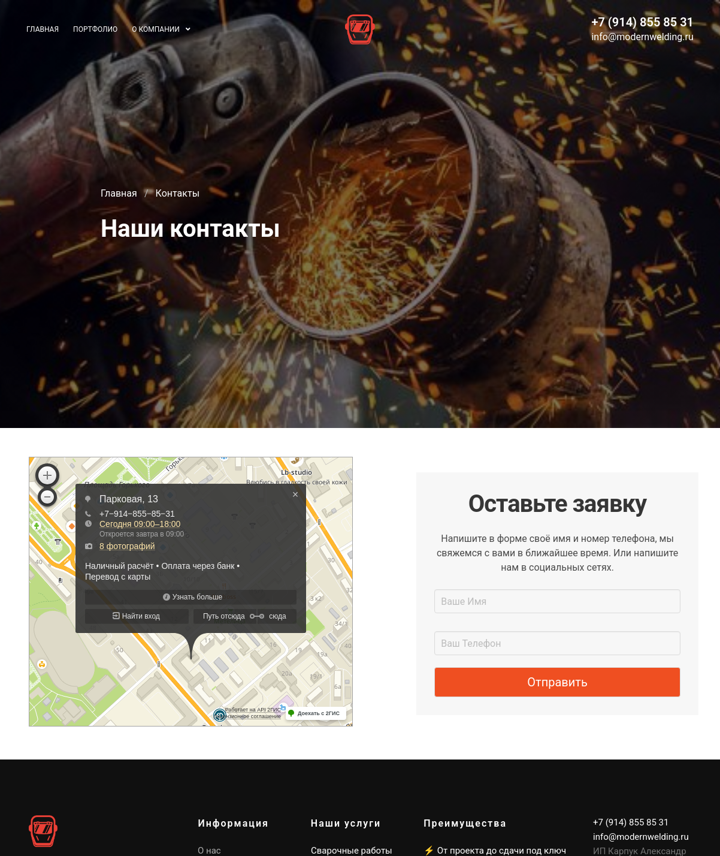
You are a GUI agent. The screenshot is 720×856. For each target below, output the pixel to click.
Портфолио (95, 29)
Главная (119, 193)
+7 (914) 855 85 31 (642, 22)
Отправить (557, 682)
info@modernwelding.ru (642, 37)
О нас (209, 850)
